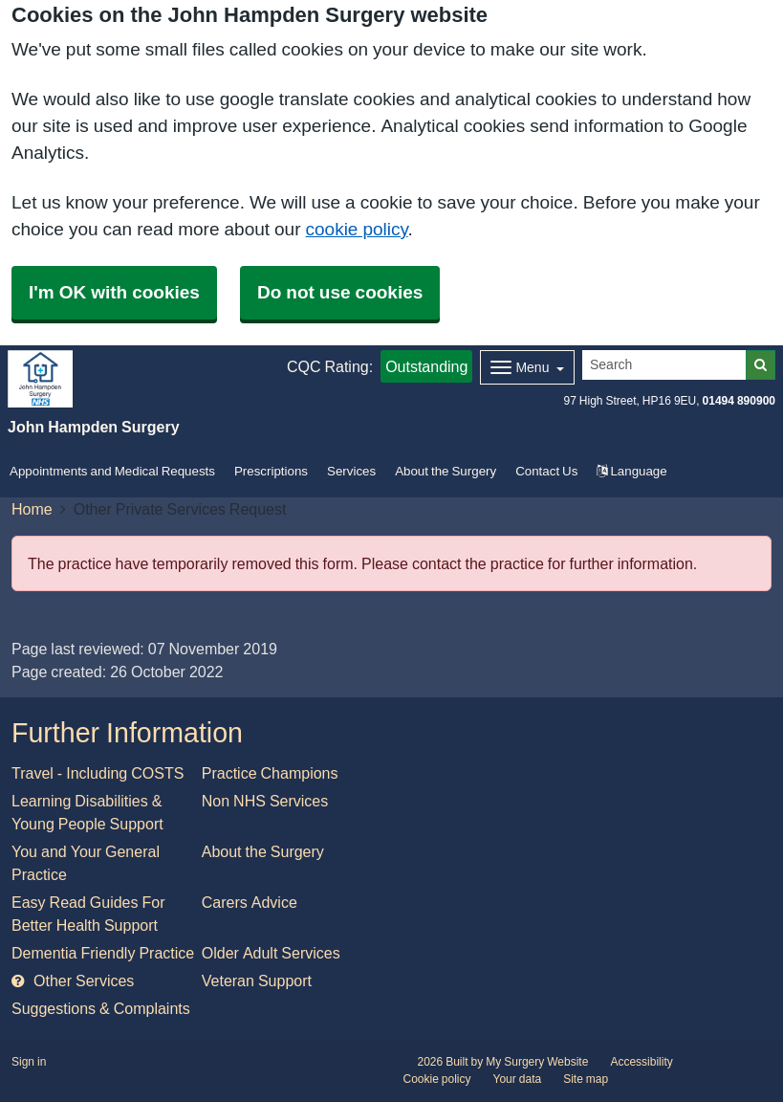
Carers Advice (249, 902)
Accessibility (641, 1062)
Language (631, 471)
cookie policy (357, 229)
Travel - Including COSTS (97, 773)
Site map (585, 1079)
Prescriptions (271, 471)
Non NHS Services (265, 800)
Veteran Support (257, 980)
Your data (517, 1079)
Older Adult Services (271, 952)
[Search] (664, 365)
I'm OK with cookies (114, 292)
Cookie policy (437, 1079)
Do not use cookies (340, 292)
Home (32, 509)
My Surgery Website (537, 1062)
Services (351, 471)
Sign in (28, 1062)
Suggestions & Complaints (100, 1008)
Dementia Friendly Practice (102, 952)
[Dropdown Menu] (527, 367)
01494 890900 (739, 401)
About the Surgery (445, 471)
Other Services (72, 980)
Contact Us (546, 471)
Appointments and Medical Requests (112, 471)
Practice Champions (270, 773)
